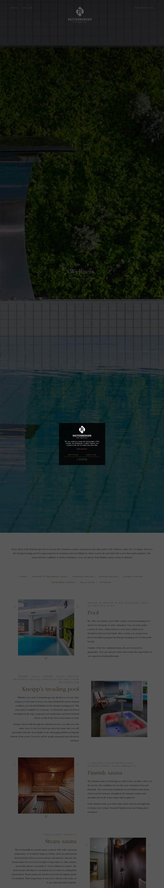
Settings (73, 455)
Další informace (82, 449)
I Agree (82, 459)
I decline (90, 455)
